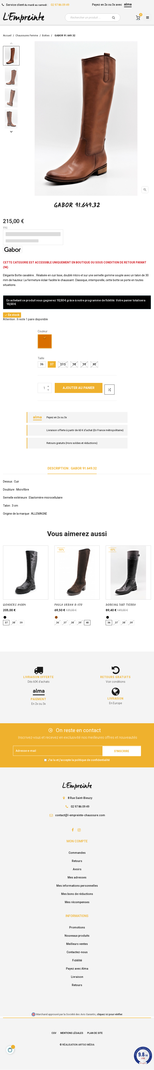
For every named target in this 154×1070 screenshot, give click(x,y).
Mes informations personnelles (77, 885)
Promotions (77, 927)
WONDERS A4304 (14, 605)
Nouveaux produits (77, 935)
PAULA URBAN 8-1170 (68, 605)
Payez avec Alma (77, 968)
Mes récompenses (77, 902)
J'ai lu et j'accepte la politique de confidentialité (79, 760)
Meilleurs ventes (77, 944)
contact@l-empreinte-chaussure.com (80, 815)
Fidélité (77, 960)
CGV (54, 1033)
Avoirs (77, 869)
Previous (11, 43)
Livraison (77, 976)
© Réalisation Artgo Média (77, 1044)
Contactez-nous (77, 952)
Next (11, 132)
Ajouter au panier (78, 388)
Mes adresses (77, 877)
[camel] (45, 342)
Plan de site (95, 1033)
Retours (77, 861)
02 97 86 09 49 (60, 4)
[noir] (4, 617)
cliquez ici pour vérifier (109, 1014)
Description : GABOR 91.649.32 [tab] (72, 468)
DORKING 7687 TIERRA (121, 605)
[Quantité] (45, 388)
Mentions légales (71, 1033)
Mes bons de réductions (77, 894)
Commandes (77, 852)
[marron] (56, 617)
